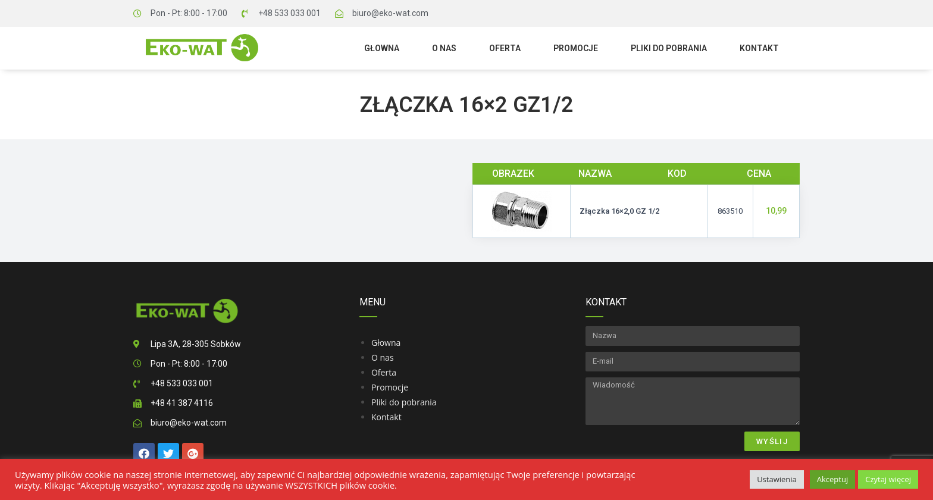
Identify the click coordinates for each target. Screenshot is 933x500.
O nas (444, 48)
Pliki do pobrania (669, 48)
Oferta (505, 48)
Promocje (575, 48)
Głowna (381, 48)
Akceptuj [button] (832, 479)
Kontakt (759, 48)
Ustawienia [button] (777, 479)
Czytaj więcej (888, 479)
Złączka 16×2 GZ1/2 (467, 104)
